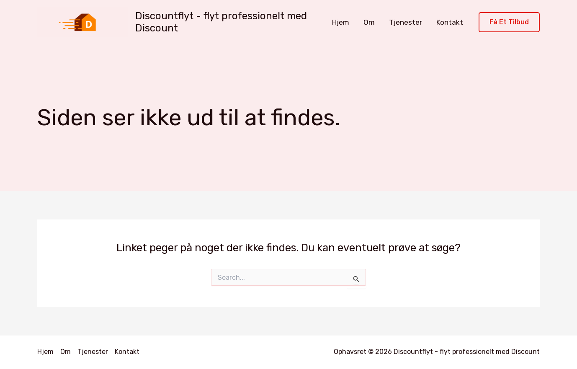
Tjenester (405, 22)
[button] (509, 22)
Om (369, 22)
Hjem (340, 22)
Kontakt (449, 22)
